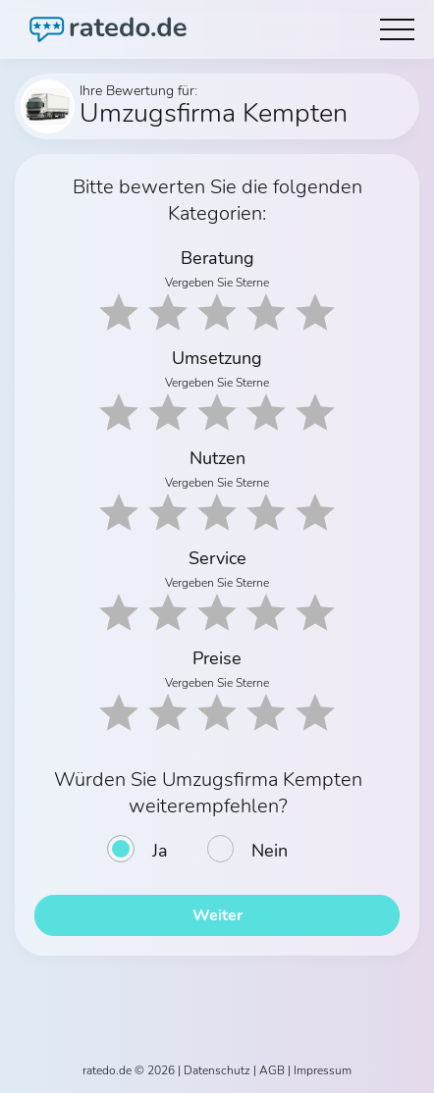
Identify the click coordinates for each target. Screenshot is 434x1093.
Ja (160, 850)
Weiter (217, 915)
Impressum (323, 1070)
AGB (272, 1070)
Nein (269, 850)
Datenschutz (217, 1070)
